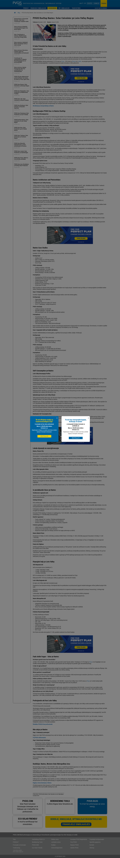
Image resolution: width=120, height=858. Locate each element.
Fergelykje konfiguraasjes (97, 839)
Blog (19, 12)
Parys (63, 61)
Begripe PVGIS (74, 845)
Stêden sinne (55, 839)
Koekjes (53, 845)
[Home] (15, 12)
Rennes (74, 61)
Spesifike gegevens (95, 842)
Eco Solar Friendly (37, 848)
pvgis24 (103, 3)
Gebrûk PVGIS (74, 848)
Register (89, 3)
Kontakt (92, 845)
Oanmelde (96, 3)
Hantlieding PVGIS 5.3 (38, 839)
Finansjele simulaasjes (76, 824)
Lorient (79, 61)
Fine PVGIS (73, 842)
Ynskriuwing (16, 848)
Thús (14, 839)
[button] (64, 8)
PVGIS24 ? (16, 842)
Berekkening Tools (37, 842)
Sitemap (92, 848)
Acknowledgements (56, 848)
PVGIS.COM (35, 845)
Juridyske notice (56, 842)
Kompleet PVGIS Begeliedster (78, 839)
